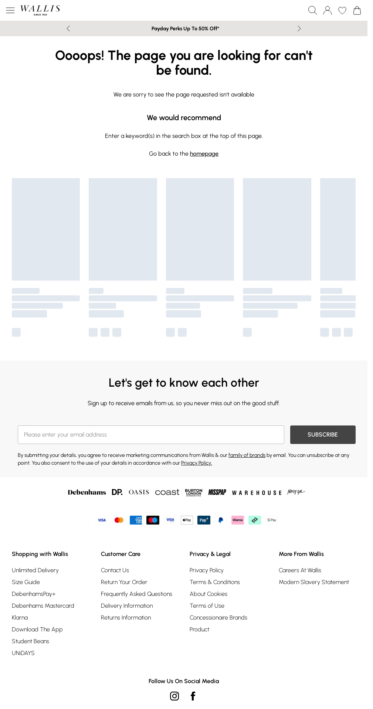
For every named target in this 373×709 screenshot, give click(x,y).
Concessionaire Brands (218, 617)
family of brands (246, 455)
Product (199, 629)
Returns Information (126, 617)
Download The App (37, 629)
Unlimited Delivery (35, 570)
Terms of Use (207, 605)
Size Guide (26, 582)
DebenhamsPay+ (33, 593)
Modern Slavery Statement (314, 582)
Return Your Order (124, 582)
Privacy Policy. (196, 463)
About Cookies (208, 593)
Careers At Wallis (300, 570)
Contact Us (115, 570)
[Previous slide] (68, 28)
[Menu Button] (10, 10)
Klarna (20, 617)
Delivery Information (127, 605)
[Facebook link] (193, 696)
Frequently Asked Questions (136, 593)
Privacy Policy (207, 570)
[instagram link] (174, 696)
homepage (204, 153)
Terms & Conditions (215, 582)
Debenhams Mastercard (43, 605)
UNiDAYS (23, 653)
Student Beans (30, 641)
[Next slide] (299, 28)
